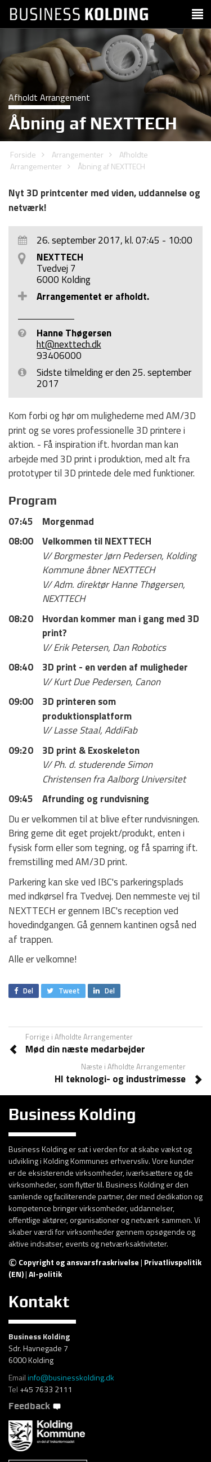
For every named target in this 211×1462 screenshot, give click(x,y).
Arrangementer (78, 154)
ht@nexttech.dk (69, 344)
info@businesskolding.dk (71, 1377)
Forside (23, 154)
